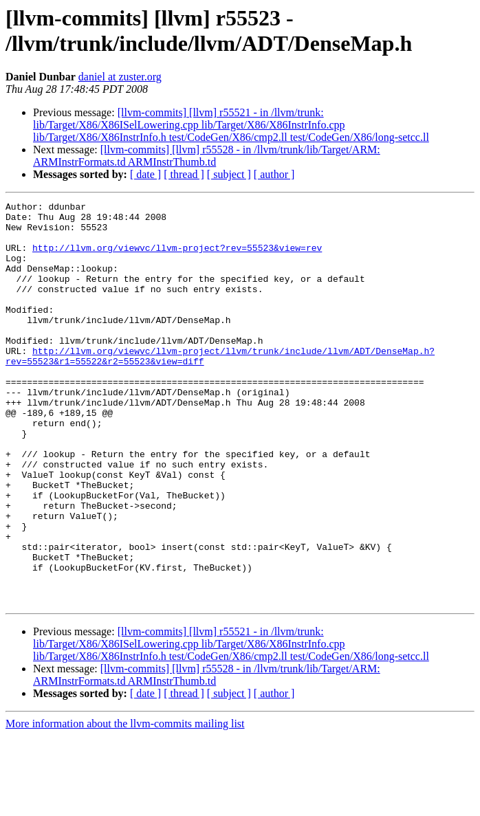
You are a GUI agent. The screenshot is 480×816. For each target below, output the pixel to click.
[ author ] (274, 174)
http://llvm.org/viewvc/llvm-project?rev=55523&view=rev (177, 258)
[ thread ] (184, 174)
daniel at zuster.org (120, 76)
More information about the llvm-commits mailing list (125, 804)
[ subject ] (229, 174)
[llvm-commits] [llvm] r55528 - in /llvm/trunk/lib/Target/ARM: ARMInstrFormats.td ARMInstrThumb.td (206, 156)
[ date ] (145, 174)
